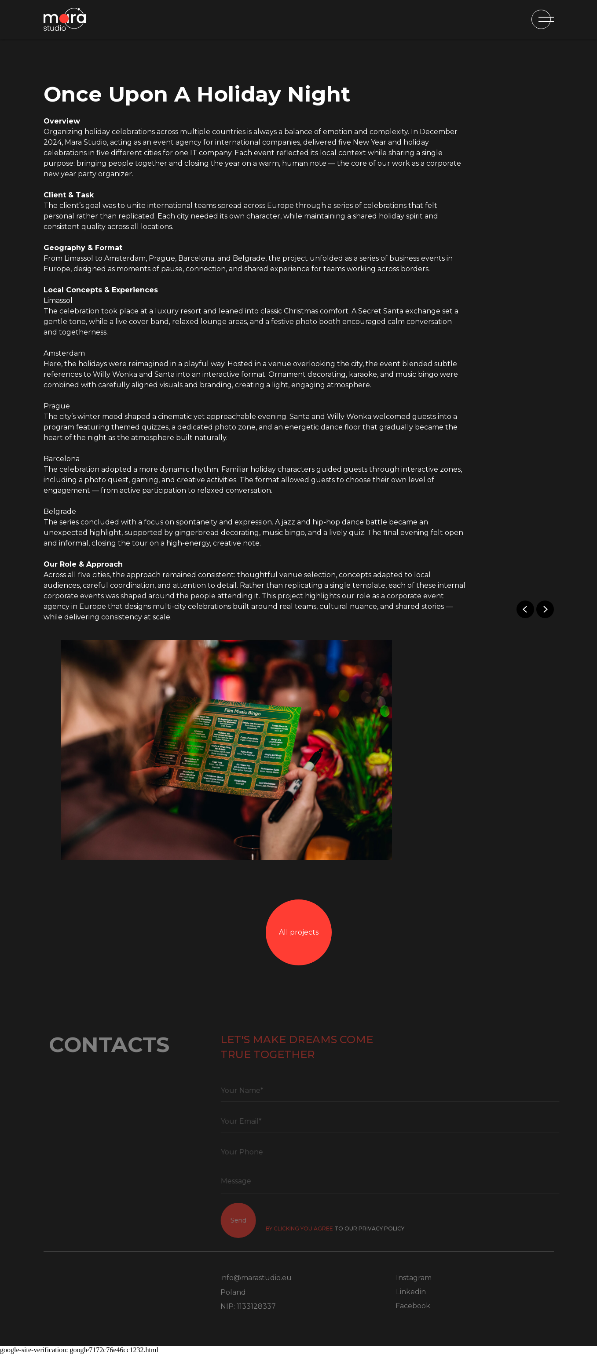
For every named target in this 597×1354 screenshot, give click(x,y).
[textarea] (400, 1183)
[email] (400, 1121)
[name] (400, 1091)
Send (249, 1220)
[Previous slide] (525, 609)
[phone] (400, 1152)
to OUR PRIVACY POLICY (380, 1228)
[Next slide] (545, 609)
